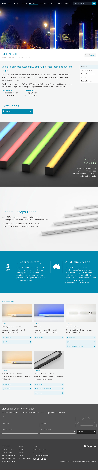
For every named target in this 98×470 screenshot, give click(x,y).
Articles (60, 3)
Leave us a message (39, 449)
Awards (21, 449)
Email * (5, 417)
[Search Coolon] (82, 3)
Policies (21, 455)
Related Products (86, 81)
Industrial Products (8, 449)
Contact (68, 3)
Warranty (84, 77)
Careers (21, 452)
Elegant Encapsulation (88, 74)
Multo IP (37, 371)
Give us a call (37, 452)
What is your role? (46, 429)
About (16, 3)
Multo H (4, 371)
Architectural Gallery (8, 458)
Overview (84, 67)
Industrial (24, 3)
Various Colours (86, 70)
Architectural (33, 3)
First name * (6, 423)
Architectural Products (9, 455)
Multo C (36, 324)
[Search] (94, 3)
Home (10, 3)
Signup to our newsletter (41, 455)
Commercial (44, 3)
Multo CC (69, 324)
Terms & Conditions (25, 458)
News (53, 3)
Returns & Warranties (8, 461)
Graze (21, 58)
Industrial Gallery (7, 452)
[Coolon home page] (4, 3)
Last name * (44, 423)
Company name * (8, 429)
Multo (4, 324)
